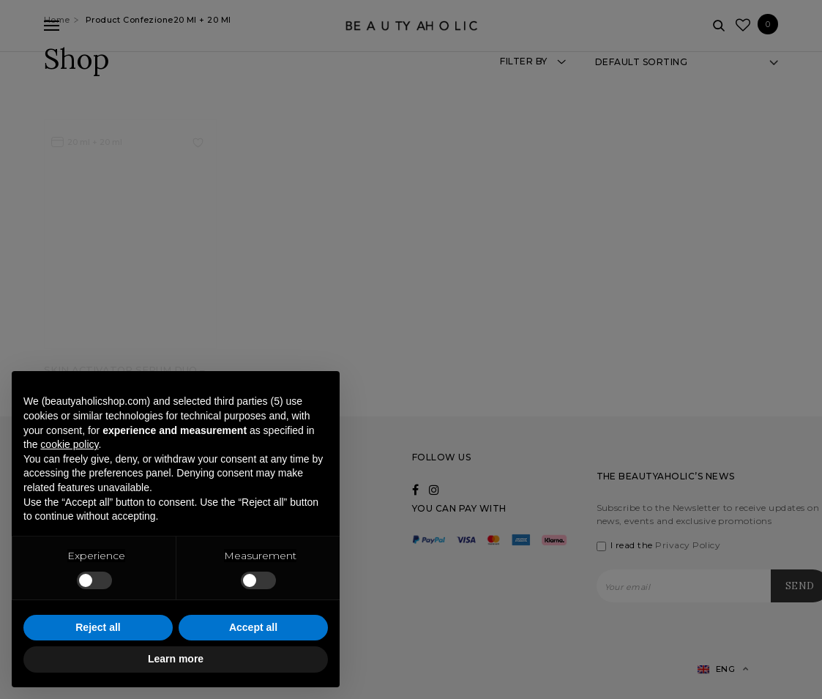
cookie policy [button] (69, 444)
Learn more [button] (175, 659)
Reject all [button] (97, 627)
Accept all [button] (253, 627)
